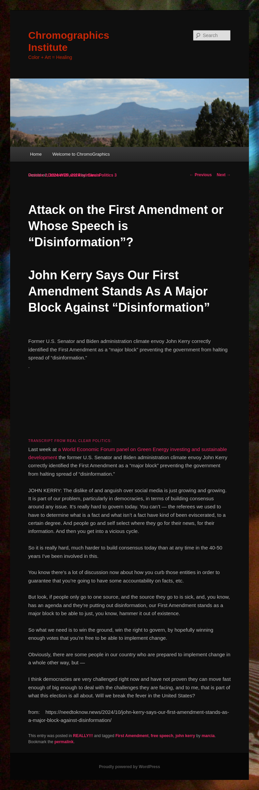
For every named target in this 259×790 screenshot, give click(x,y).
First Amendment (131, 735)
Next (224, 174)
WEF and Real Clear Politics (86, 175)
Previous (201, 174)
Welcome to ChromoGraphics (81, 154)
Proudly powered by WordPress (129, 766)
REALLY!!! (83, 735)
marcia (208, 735)
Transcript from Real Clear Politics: (70, 441)
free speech (162, 735)
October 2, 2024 (43, 175)
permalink (64, 741)
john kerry (185, 735)
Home (36, 154)
